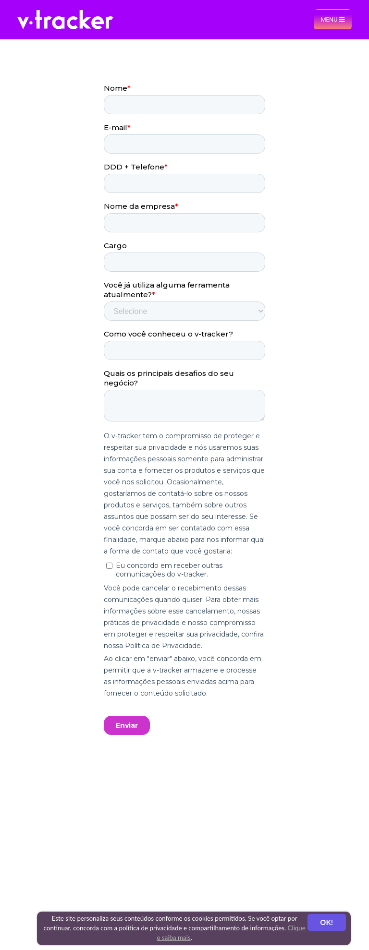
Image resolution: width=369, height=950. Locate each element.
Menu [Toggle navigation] (332, 19)
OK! (326, 922)
